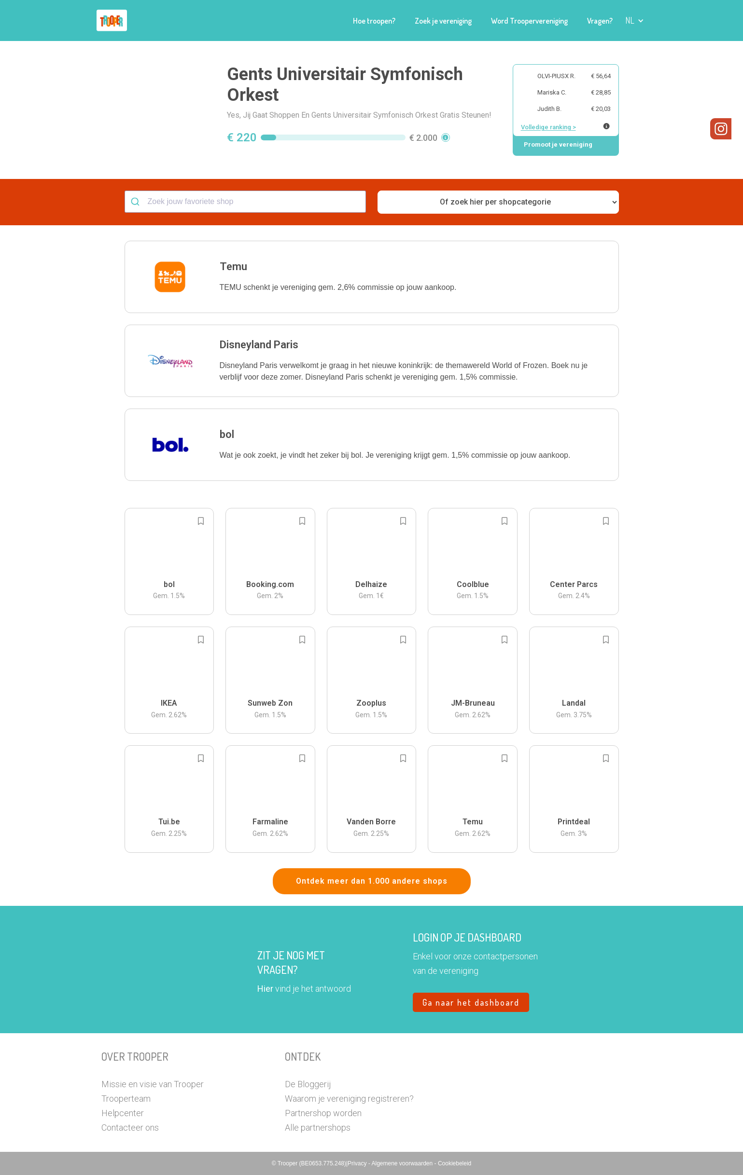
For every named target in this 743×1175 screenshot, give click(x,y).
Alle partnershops (317, 1127)
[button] (634, 20)
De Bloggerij (308, 1084)
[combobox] (245, 202)
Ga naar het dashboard (470, 1002)
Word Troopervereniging (529, 21)
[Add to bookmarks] (201, 521)
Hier (265, 989)
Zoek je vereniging (443, 21)
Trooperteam (126, 1098)
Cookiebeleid (454, 1163)
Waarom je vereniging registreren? (349, 1098)
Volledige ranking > (548, 127)
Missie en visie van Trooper (152, 1084)
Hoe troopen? (374, 21)
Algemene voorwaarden (402, 1163)
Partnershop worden (323, 1113)
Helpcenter (122, 1113)
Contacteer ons (130, 1127)
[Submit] (136, 201)
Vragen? (600, 21)
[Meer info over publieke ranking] (606, 126)
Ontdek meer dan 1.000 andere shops (372, 881)
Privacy (358, 1163)
